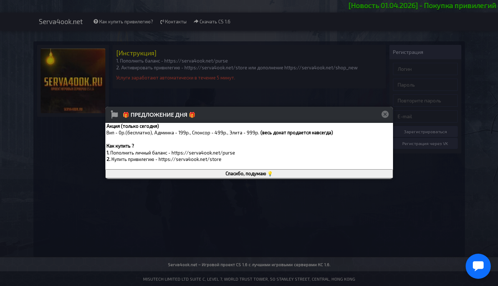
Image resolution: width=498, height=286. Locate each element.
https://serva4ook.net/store (190, 159)
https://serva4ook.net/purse (203, 153)
